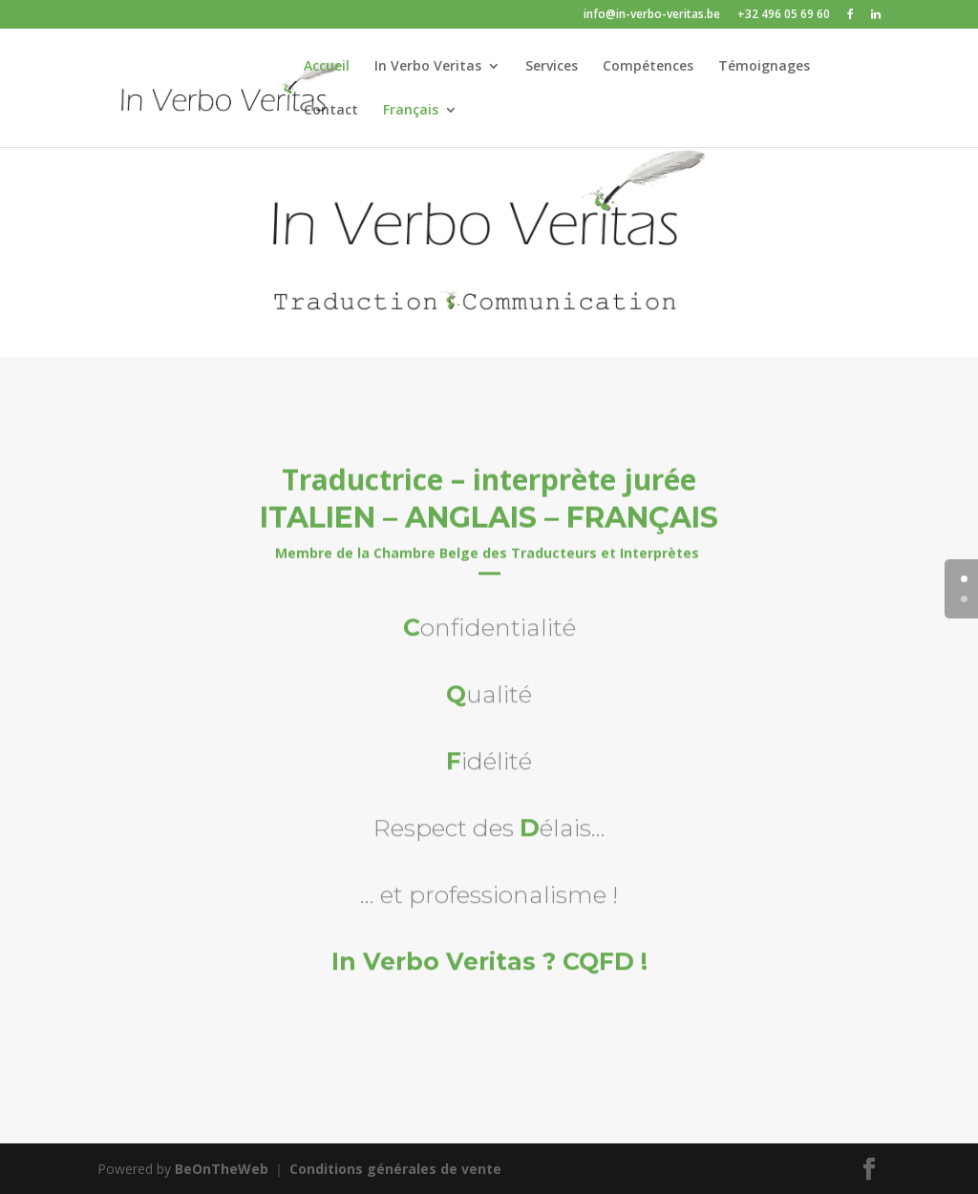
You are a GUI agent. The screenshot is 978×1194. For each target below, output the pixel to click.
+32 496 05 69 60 (783, 15)
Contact (331, 110)
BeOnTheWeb (221, 1169)
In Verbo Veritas (427, 66)
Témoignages (764, 66)
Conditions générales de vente (395, 1169)
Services (551, 66)
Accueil (327, 66)
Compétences (648, 66)
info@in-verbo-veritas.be (652, 15)
